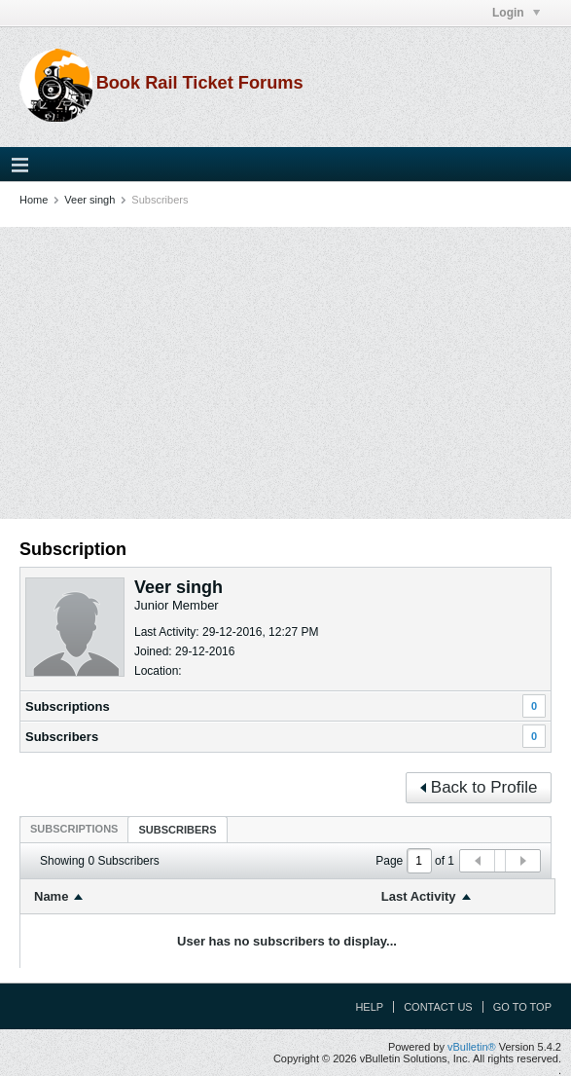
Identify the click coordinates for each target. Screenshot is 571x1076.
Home (33, 199)
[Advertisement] (285, 373)
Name (51, 896)
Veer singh (89, 199)
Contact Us (438, 1007)
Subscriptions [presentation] (74, 829)
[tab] (73, 828)
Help (369, 1007)
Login (516, 12)
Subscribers (61, 736)
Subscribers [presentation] (177, 829)
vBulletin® (471, 1047)
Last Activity (418, 896)
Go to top (522, 1007)
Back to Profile (479, 787)
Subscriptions (67, 706)
